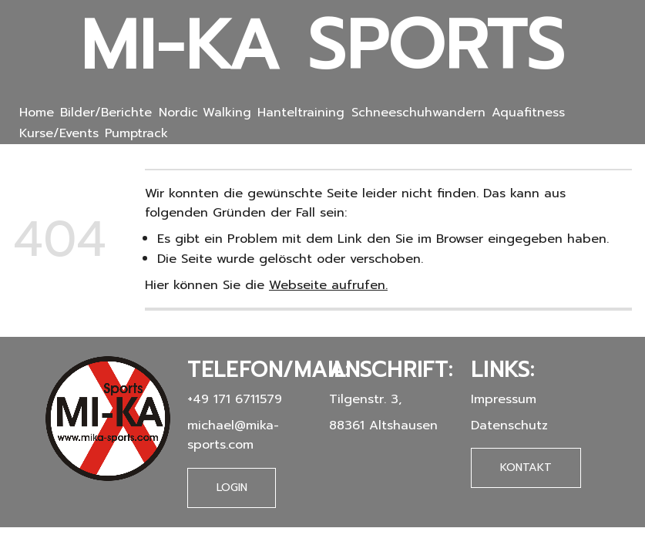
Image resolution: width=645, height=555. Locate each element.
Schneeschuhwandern (418, 112)
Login (232, 487)
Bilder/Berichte (106, 112)
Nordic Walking (205, 112)
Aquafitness (528, 112)
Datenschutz (509, 425)
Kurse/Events (59, 133)
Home (36, 112)
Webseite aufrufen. (328, 284)
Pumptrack (136, 133)
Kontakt (526, 467)
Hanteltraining (300, 112)
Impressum (503, 399)
